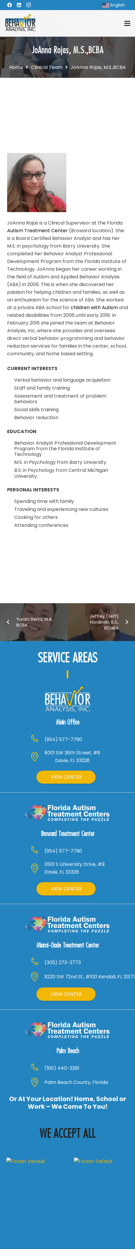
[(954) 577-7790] (37, 720)
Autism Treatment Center (37, 230)
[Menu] (127, 23)
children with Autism (94, 307)
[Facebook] (9, 5)
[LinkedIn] (19, 5)
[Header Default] (20, 23)
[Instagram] (28, 5)
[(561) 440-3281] (37, 1006)
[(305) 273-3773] (37, 915)
